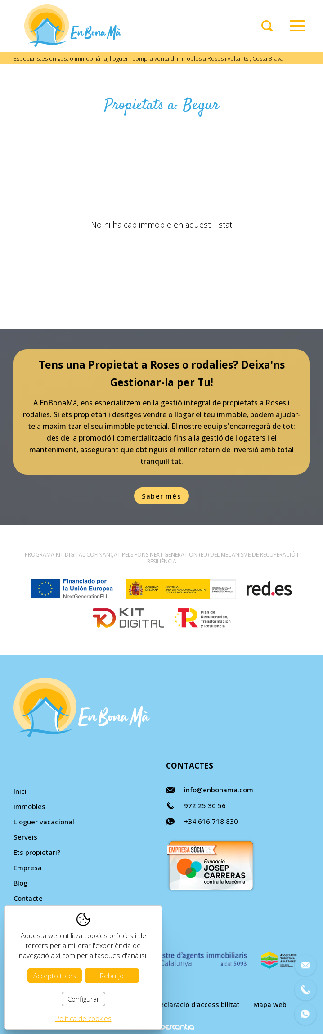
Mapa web (270, 1004)
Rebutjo (112, 975)
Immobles (29, 806)
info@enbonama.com (218, 789)
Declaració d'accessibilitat (197, 1004)
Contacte (28, 898)
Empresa (27, 867)
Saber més (161, 495)
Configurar (83, 998)
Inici (20, 791)
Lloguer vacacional (43, 821)
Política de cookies (83, 1018)
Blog (20, 882)
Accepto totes (54, 975)
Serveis (25, 836)
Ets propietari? (36, 852)
